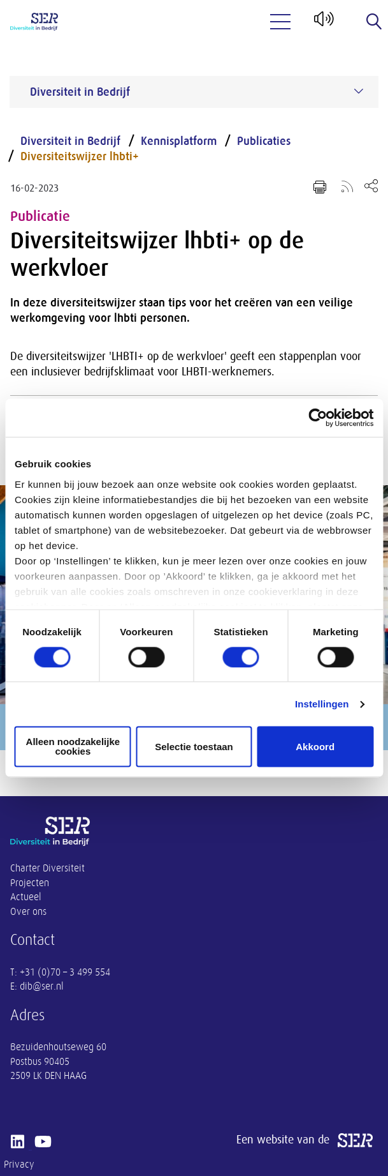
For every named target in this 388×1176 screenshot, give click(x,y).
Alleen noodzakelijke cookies (73, 747)
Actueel (25, 897)
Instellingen (322, 703)
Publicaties (264, 141)
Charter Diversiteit (47, 868)
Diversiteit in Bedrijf (70, 141)
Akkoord (315, 746)
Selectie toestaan (194, 746)
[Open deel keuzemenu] (371, 185)
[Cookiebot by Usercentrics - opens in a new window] (317, 417)
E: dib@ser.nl (37, 986)
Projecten (29, 883)
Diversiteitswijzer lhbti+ (79, 156)
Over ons (28, 911)
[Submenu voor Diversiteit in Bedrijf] (359, 91)
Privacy (19, 1164)
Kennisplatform (179, 141)
